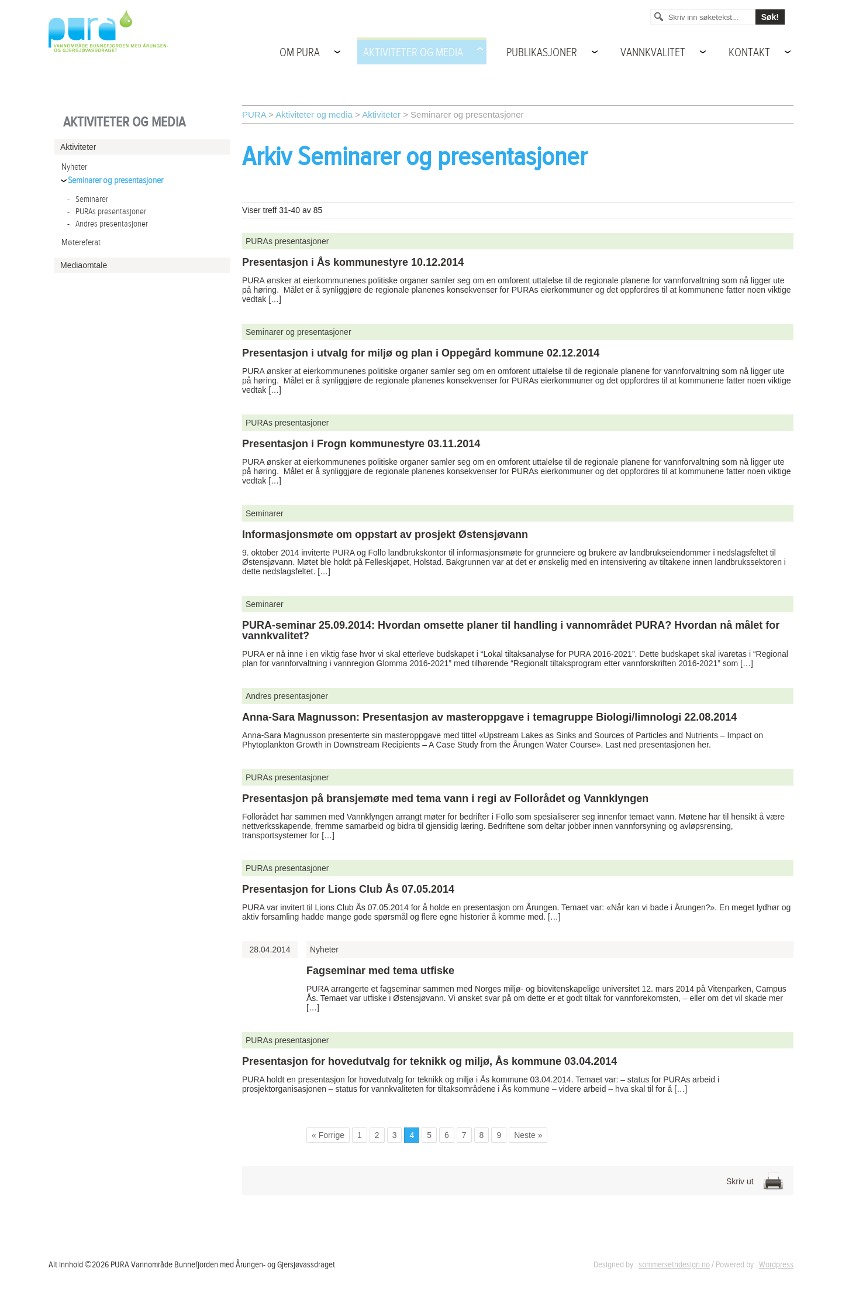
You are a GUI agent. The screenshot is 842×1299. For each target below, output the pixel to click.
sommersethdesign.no (674, 1265)
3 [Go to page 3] (394, 1135)
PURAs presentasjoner (106, 212)
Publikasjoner (541, 53)
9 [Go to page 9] (498, 1135)
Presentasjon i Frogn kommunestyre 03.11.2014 (361, 444)
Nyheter (74, 167)
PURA (254, 114)
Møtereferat (81, 242)
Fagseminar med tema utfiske (380, 970)
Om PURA (299, 53)
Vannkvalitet (652, 53)
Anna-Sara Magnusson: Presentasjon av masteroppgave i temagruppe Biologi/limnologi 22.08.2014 (489, 717)
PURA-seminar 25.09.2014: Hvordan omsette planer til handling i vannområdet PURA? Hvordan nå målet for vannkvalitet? (510, 630)
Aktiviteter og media (413, 53)
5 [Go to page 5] (429, 1135)
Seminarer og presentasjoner (115, 180)
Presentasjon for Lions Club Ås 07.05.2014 (348, 889)
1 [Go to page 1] (359, 1135)
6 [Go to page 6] (446, 1135)
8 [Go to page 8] (481, 1135)
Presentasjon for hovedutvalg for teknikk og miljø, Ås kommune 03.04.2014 (429, 1061)
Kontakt (749, 53)
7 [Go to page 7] (464, 1135)
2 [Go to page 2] (377, 1135)
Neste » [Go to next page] (528, 1135)
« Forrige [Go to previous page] (328, 1135)
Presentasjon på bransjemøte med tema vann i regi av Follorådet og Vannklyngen (445, 798)
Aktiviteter (381, 114)
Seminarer (87, 199)
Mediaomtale (83, 265)
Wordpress (776, 1265)
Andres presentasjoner (107, 224)
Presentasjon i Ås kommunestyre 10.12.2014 (353, 262)
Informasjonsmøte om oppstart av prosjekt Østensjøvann (385, 534)
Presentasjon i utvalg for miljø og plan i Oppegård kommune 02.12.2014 (420, 353)
